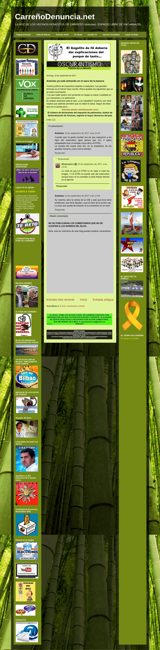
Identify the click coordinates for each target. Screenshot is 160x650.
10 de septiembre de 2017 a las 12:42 (82, 133)
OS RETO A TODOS (25, 191)
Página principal (23, 35)
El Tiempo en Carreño (130, 338)
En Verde (78, 35)
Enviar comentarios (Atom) (72, 306)
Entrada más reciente (61, 299)
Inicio (83, 299)
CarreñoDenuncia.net (55, 16)
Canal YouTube (131, 35)
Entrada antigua (103, 299)
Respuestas (63, 159)
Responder (60, 153)
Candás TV (92, 35)
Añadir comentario (59, 216)
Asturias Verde (62, 35)
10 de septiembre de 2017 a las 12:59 (82, 196)
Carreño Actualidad (111, 35)
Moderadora (68, 164)
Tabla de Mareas (43, 35)
